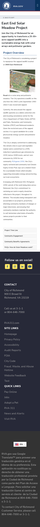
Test (6, 381)
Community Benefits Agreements (17, 241)
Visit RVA (10, 419)
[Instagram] (15, 266)
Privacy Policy (12, 339)
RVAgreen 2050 (18, 161)
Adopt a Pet (11, 402)
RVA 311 (9, 408)
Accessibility (11, 345)
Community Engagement (13, 236)
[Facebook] (8, 266)
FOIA (7, 355)
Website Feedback (15, 375)
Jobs (6, 397)
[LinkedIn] (23, 266)
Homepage (10, 334)
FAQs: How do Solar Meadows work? (18, 247)
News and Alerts (14, 413)
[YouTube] (30, 266)
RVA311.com (11, 323)
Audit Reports (12, 350)
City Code (9, 361)
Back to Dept (8, 18)
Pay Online (10, 392)
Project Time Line (11, 230)
